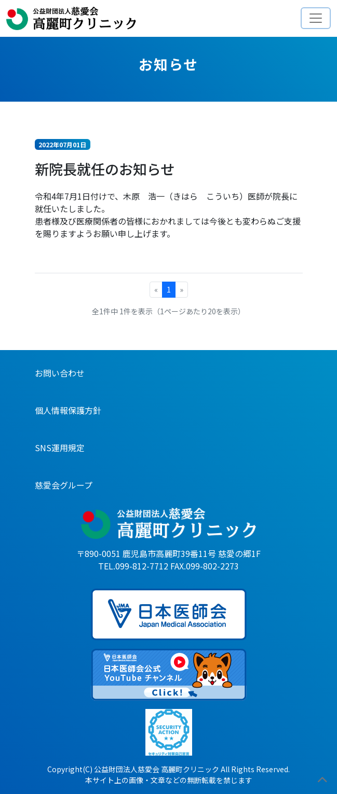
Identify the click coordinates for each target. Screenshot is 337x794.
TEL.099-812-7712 (133, 566)
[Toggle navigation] (316, 18)
